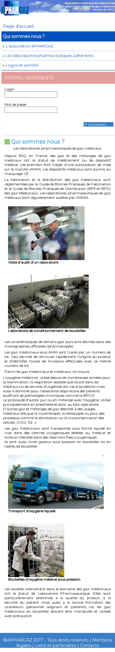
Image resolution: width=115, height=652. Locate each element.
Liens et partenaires (55, 645)
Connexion (97, 124)
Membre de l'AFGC (104, 9)
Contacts (89, 645)
